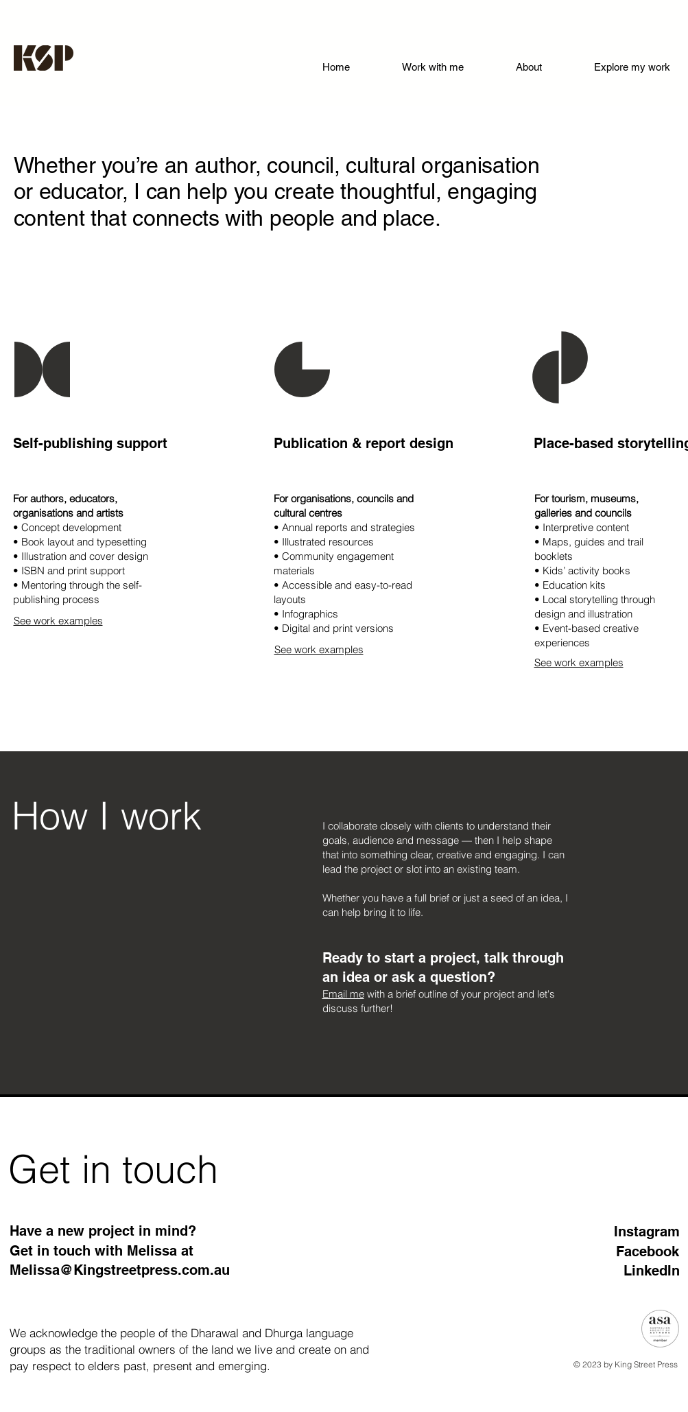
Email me (343, 993)
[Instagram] (631, 1231)
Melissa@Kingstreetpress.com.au (120, 1270)
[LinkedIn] (631, 1270)
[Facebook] (630, 1251)
